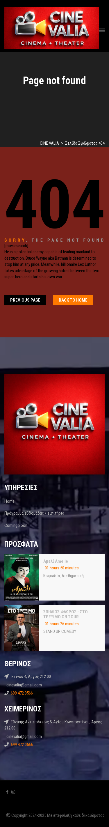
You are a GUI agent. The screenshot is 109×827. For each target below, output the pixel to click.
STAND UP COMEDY (59, 631)
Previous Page (25, 300)
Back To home (73, 300)
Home (9, 501)
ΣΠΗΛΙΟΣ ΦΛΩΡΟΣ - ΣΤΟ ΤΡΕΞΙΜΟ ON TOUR (65, 614)
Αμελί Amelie (55, 561)
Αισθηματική (73, 575)
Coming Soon (15, 525)
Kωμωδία (51, 575)
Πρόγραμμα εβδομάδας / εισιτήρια (34, 513)
